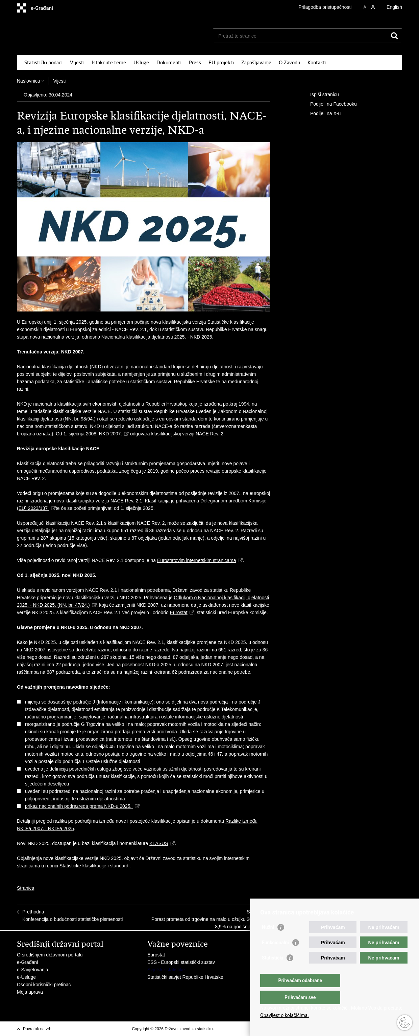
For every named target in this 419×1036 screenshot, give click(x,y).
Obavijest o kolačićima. (284, 1015)
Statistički (272, 971)
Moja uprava (30, 992)
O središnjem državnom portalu (50, 954)
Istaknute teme (109, 63)
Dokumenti (168, 63)
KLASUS (158, 843)
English (394, 7)
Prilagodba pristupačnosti (324, 7)
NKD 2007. (110, 433)
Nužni (268, 941)
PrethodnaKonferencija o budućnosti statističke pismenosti (72, 915)
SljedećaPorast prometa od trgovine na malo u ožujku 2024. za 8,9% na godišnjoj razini (208, 919)
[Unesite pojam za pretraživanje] (300, 35)
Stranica (25, 888)
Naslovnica (28, 81)
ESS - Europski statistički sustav (181, 962)
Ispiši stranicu (320, 95)
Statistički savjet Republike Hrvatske (185, 977)
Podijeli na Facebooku (329, 104)
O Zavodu (289, 63)
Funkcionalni (275, 956)
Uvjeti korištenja (229, 1029)
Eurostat (179, 612)
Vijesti (77, 63)
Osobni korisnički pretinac (44, 984)
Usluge (141, 63)
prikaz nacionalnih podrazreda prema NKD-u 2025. (79, 806)
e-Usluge (26, 977)
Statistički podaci (43, 63)
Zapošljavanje (256, 63)
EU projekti (221, 63)
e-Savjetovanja (32, 969)
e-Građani (27, 962)
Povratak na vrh (37, 1029)
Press (195, 63)
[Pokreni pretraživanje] (394, 35)
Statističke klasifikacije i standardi (94, 865)
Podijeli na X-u (321, 114)
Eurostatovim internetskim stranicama (196, 560)
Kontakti (316, 63)
